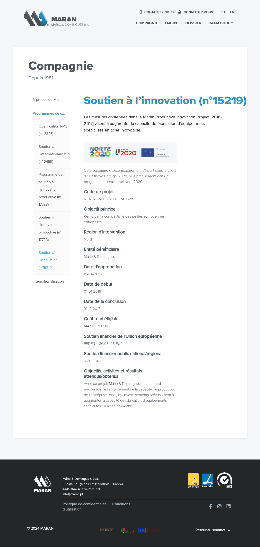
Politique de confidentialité (85, 504)
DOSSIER (193, 23)
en (232, 12)
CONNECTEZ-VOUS (195, 12)
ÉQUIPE (171, 23)
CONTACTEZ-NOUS (157, 12)
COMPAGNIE (147, 23)
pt (223, 12)
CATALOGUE (219, 23)
